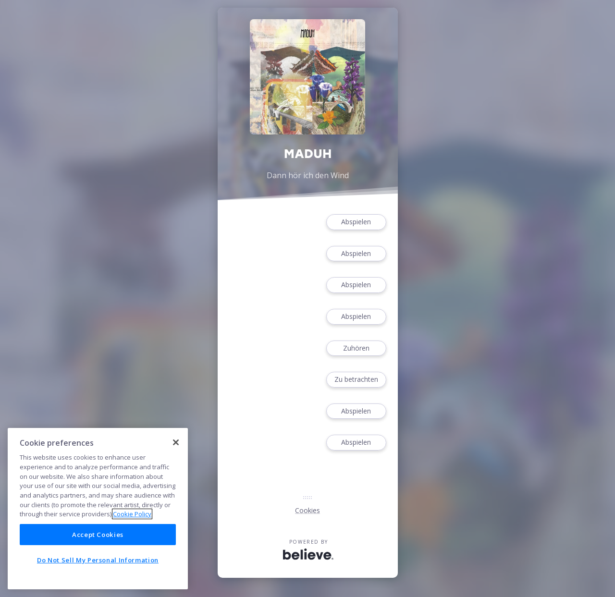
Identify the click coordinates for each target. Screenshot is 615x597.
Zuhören (356, 348)
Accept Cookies (97, 534)
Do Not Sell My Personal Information (98, 560)
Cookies (307, 510)
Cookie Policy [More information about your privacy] (132, 514)
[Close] (175, 442)
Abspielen (356, 222)
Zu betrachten (356, 379)
